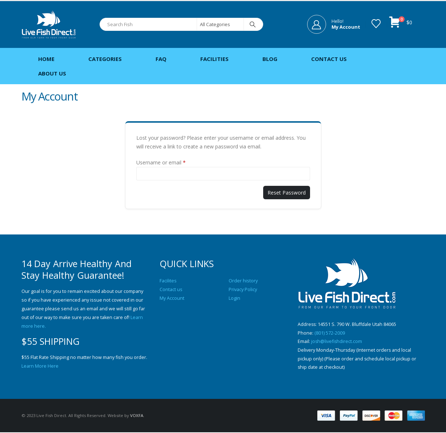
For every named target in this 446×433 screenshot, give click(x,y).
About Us (52, 73)
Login (234, 298)
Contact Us (329, 58)
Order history (243, 281)
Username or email (161, 162)
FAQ (161, 58)
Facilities (214, 58)
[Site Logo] (48, 24)
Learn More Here (40, 366)
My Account (172, 298)
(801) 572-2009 (329, 333)
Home (46, 58)
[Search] (253, 24)
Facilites (168, 281)
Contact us (171, 289)
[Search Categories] (220, 24)
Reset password (287, 192)
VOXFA (136, 416)
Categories (105, 58)
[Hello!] (333, 24)
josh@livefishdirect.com (337, 342)
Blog (269, 58)
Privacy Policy (243, 289)
